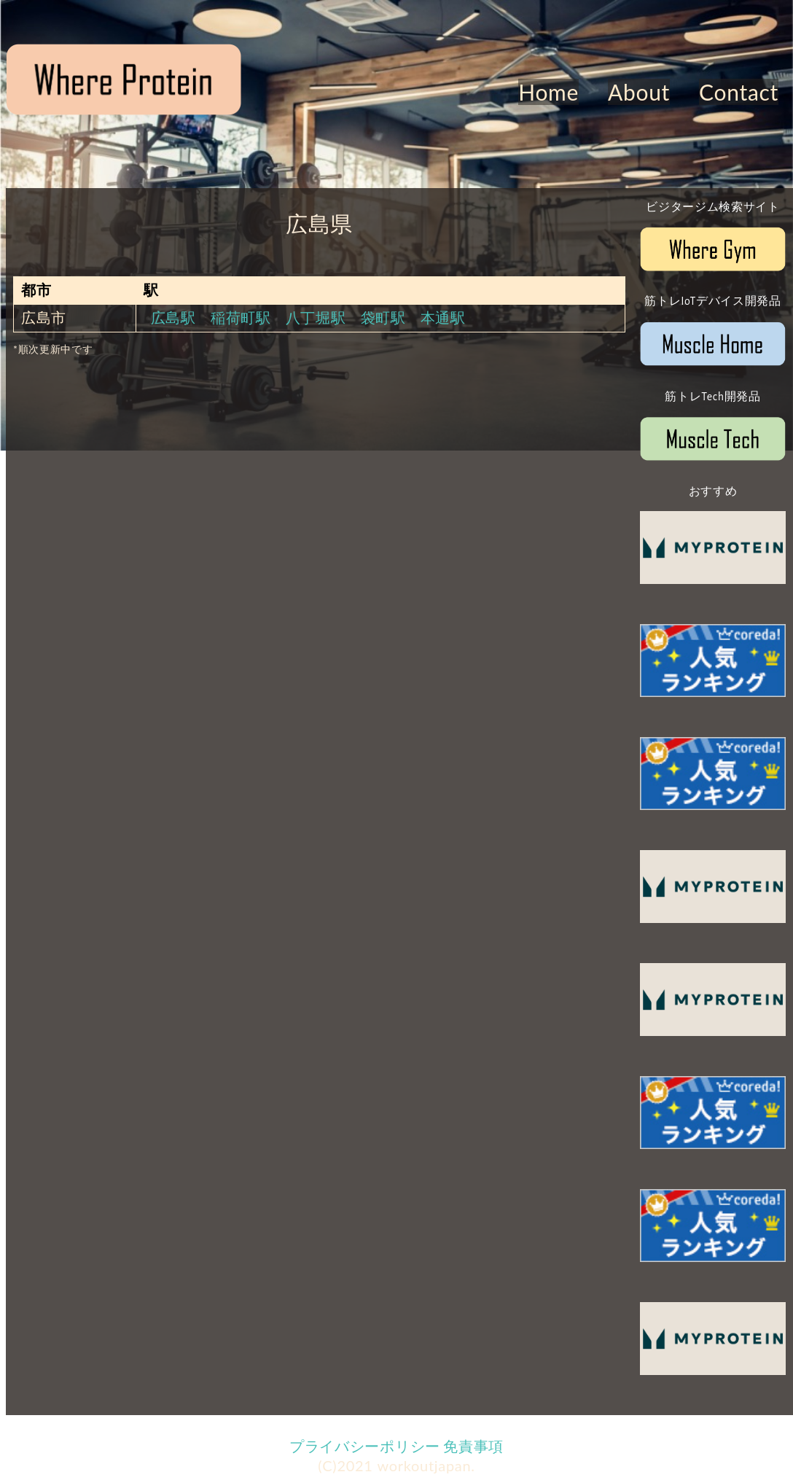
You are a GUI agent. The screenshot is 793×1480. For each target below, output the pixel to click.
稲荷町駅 (241, 317)
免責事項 (473, 1445)
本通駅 (443, 317)
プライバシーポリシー (364, 1445)
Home (548, 92)
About (639, 92)
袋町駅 (383, 317)
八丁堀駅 (316, 317)
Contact (738, 92)
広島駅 (173, 317)
